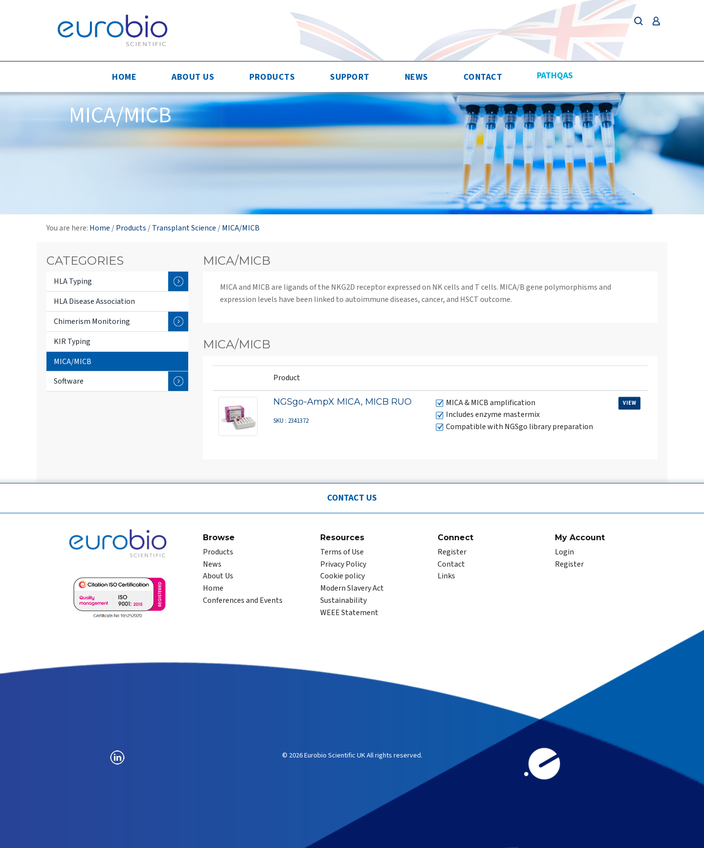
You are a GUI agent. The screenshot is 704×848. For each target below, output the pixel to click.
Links (446, 576)
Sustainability (343, 600)
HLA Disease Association (94, 301)
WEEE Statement (349, 612)
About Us (193, 77)
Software (121, 381)
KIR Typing (72, 341)
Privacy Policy (343, 564)
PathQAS (555, 75)
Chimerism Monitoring (121, 321)
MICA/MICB (241, 228)
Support (350, 77)
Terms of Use (342, 552)
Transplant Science (184, 228)
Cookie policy (342, 576)
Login (564, 552)
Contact (483, 77)
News (416, 77)
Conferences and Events (243, 600)
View (629, 403)
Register (452, 552)
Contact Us (352, 498)
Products (272, 77)
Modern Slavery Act (352, 588)
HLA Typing (121, 281)
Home (124, 77)
